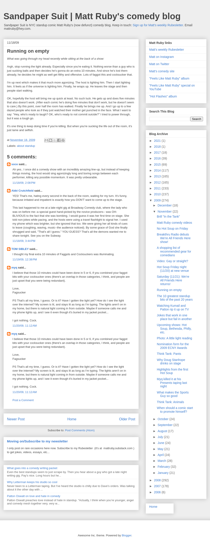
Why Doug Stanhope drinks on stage (171, 361)
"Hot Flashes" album (163, 96)
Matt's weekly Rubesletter (166, 49)
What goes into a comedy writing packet (32, 468)
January (163, 473)
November (165, 211)
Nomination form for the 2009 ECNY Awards (173, 346)
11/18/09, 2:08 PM (23, 182)
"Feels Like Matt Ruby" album (169, 78)
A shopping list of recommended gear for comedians (174, 251)
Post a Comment (23, 400)
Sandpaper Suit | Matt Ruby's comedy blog (92, 16)
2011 (158, 188)
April (161, 455)
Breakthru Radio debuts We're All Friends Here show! (174, 238)
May (161, 449)
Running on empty (169, 290)
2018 (158, 146)
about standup (26, 145)
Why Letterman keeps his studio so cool (32, 482)
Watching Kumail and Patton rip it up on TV (173, 307)
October (163, 419)
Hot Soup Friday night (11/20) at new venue (173, 268)
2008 (158, 480)
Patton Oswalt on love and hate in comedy (33, 496)
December (165, 205)
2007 (158, 486)
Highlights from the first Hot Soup (172, 371)
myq (14, 267)
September (165, 425)
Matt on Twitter (159, 64)
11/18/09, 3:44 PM (23, 241)
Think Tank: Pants (169, 353)
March (162, 461)
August (163, 431)
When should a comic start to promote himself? (175, 409)
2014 (158, 170)
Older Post (127, 419)
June (161, 443)
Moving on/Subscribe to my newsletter (37, 441)
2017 (158, 152)
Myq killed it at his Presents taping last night (172, 382)
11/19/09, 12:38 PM (24, 259)
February (164, 466)
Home (72, 419)
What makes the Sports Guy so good (173, 394)
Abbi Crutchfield (22, 190)
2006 (158, 492)
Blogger (126, 535)
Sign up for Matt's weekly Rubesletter (158, 25)
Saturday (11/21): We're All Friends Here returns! (173, 280)
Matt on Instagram (161, 57)
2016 (158, 158)
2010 (158, 194)
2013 (158, 176)
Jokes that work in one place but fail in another (174, 317)
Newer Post (16, 419)
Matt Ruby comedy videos (174, 222)
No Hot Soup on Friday (172, 228)
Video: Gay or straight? (172, 261)
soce (14, 164)
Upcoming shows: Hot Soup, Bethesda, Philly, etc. (174, 328)
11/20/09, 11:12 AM (24, 325)
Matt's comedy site (162, 71)
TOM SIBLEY (20, 249)
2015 (158, 164)
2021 (158, 140)
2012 (158, 182)
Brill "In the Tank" (168, 216)
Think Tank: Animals (170, 402)
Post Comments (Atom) (79, 430)
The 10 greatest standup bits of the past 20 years (175, 297)
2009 (158, 200)
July (161, 437)
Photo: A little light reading (174, 338)
